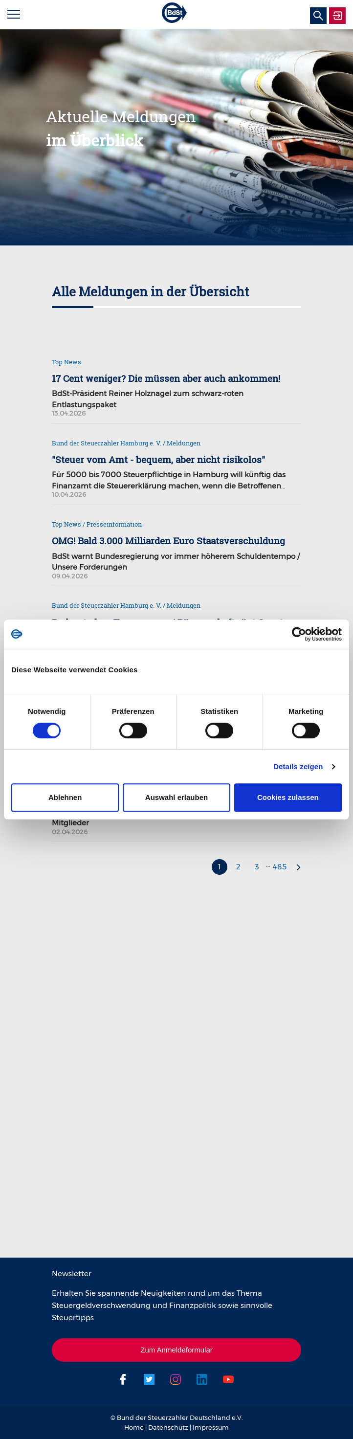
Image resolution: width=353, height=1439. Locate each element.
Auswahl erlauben (176, 797)
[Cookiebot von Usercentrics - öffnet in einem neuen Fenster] (299, 634)
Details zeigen (298, 766)
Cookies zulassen (288, 797)
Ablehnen (65, 797)
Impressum (211, 1427)
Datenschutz (168, 1427)
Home (134, 1427)
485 (280, 866)
